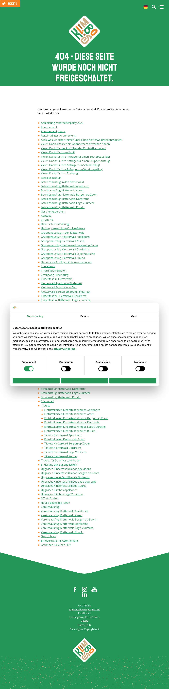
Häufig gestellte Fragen (55, 504)
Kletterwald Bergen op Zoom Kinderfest (65, 293)
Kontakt (46, 217)
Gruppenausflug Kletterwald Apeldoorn (65, 238)
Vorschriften (84, 607)
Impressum (48, 268)
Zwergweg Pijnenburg (54, 276)
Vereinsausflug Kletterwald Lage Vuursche (67, 529)
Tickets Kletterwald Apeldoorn (63, 436)
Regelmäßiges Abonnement (58, 137)
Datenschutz (84, 626)
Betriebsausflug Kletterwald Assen (62, 192)
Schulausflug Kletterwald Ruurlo (61, 398)
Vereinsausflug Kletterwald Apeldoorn (64, 512)
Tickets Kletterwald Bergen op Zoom (67, 445)
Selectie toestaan (84, 380)
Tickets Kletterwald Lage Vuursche (65, 453)
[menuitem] (146, 7)
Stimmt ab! (47, 403)
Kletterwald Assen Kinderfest (59, 289)
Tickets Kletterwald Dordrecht (62, 449)
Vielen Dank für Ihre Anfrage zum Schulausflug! (70, 166)
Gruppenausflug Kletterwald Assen (62, 242)
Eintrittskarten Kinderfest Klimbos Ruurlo (70, 432)
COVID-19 (47, 221)
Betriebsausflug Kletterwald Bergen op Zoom (69, 196)
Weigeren (36, 380)
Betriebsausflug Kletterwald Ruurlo (62, 209)
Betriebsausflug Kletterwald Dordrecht (65, 200)
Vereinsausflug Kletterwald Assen (61, 517)
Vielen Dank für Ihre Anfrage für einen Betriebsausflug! (75, 158)
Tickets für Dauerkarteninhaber (61, 462)
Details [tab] (84, 315)
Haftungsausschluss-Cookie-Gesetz (63, 230)
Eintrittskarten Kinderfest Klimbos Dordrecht (72, 424)
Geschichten (48, 538)
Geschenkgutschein (53, 213)
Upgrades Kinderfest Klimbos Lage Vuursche (68, 483)
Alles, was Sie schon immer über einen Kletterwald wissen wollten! (81, 141)
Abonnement (49, 128)
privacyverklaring (65, 347)
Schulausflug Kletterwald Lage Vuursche (66, 394)
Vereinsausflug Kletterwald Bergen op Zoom (68, 521)
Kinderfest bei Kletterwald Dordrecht (63, 297)
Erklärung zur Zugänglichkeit (59, 466)
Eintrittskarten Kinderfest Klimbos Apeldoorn (72, 411)
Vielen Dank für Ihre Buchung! (59, 175)
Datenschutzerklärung (55, 226)
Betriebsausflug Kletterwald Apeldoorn (65, 187)
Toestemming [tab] (35, 315)
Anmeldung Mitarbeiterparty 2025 (62, 124)
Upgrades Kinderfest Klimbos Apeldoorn (66, 470)
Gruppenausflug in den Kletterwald (62, 234)
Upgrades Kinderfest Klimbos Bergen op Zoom (70, 474)
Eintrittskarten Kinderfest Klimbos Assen (69, 415)
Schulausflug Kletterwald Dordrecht (63, 390)
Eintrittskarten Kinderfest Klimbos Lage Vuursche (75, 428)
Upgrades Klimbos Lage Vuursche (62, 496)
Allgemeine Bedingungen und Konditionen (84, 612)
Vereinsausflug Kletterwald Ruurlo (62, 534)
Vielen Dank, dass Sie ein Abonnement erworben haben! (75, 145)
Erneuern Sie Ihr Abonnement (59, 542)
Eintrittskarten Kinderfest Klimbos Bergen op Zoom (76, 420)
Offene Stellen (49, 500)
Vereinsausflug (50, 508)
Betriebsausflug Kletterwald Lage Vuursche (68, 204)
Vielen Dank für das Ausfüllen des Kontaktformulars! (73, 150)
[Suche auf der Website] (154, 7)
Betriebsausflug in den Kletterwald (62, 183)
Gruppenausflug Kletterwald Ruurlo (63, 259)
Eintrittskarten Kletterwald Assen (64, 441)
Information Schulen (53, 272)
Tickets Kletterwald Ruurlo (60, 457)
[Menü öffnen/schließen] (161, 8)
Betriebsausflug (51, 179)
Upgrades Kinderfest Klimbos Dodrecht (65, 479)
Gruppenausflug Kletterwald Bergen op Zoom (69, 247)
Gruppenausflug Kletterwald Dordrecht (65, 251)
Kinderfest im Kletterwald (56, 280)
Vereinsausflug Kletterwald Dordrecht (64, 525)
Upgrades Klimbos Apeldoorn (59, 491)
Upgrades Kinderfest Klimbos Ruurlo (63, 487)
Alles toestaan (133, 380)
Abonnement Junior (53, 133)
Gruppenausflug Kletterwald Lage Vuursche (68, 255)
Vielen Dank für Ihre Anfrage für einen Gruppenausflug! (75, 162)
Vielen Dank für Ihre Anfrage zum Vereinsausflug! (71, 171)
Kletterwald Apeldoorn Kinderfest (61, 285)
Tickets (12, 3)
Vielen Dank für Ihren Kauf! (58, 154)
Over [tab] (134, 315)
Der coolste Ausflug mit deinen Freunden (66, 263)
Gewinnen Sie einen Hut (55, 546)
